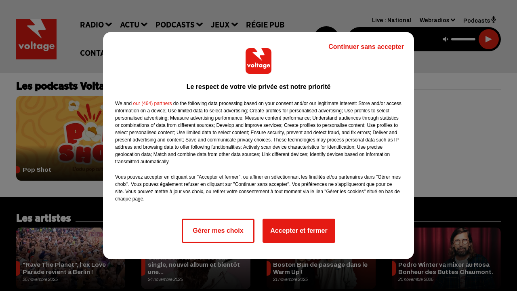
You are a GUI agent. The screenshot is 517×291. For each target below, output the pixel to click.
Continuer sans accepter (366, 46)
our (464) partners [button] (152, 103)
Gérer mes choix (218, 230)
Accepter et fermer (298, 230)
